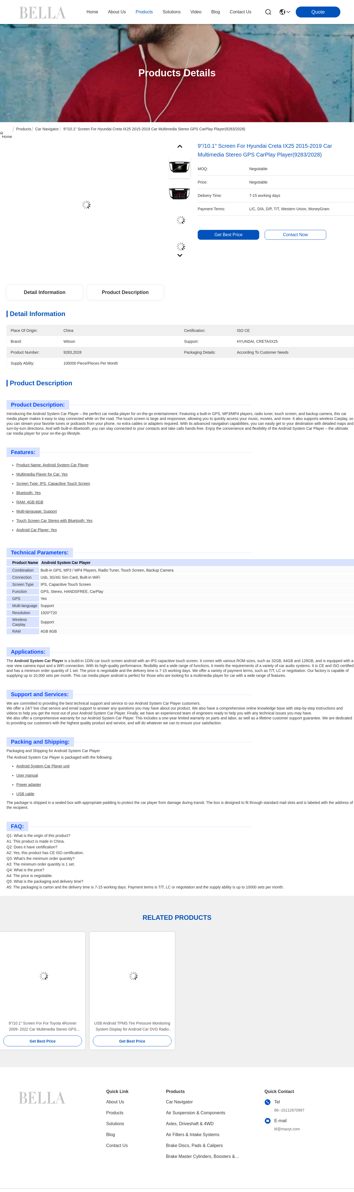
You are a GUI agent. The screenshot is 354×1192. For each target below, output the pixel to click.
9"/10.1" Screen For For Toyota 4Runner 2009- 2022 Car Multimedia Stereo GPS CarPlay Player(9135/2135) (43, 1026)
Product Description (125, 292)
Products (23, 129)
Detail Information (44, 292)
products (144, 12)
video (196, 12)
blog (215, 12)
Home (92, 12)
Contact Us (117, 1145)
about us (117, 12)
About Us (115, 1102)
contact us (240, 12)
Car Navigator (47, 129)
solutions (172, 12)
